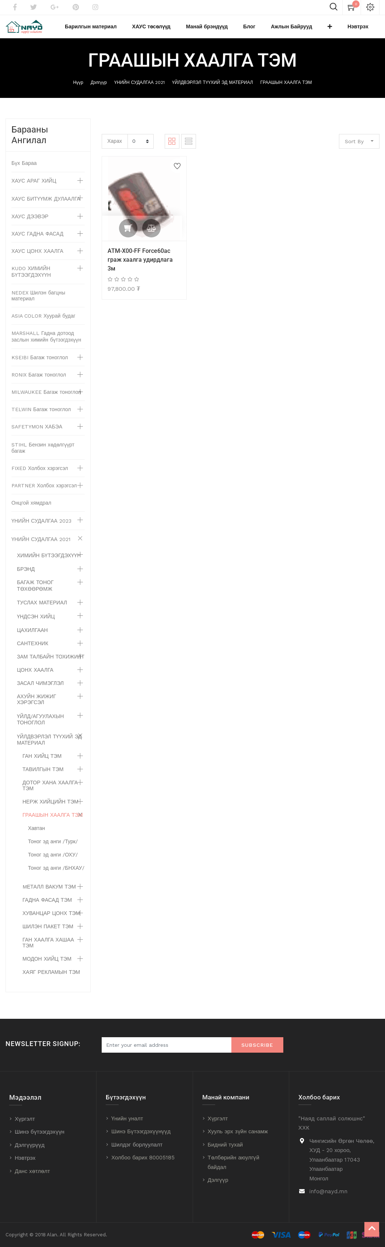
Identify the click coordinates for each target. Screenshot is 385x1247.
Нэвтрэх (25, 1158)
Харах (114, 147)
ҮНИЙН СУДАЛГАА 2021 (139, 88)
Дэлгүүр (99, 88)
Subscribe (257, 1045)
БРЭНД (26, 575)
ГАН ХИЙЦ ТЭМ (42, 762)
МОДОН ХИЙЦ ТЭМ (46, 965)
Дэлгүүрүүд (30, 1145)
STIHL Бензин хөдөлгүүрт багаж (42, 454)
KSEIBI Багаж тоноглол (39, 363)
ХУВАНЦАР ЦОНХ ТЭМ (51, 919)
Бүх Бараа (24, 169)
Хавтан (36, 834)
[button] (343, 30)
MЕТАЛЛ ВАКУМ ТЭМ (49, 892)
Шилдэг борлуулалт (136, 1144)
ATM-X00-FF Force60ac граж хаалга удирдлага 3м (140, 266)
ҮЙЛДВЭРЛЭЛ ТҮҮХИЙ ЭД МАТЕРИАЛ (212, 88)
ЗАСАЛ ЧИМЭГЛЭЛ (40, 689)
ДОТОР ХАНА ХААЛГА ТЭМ (50, 791)
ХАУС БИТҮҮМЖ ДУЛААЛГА (45, 205)
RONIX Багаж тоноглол (38, 381)
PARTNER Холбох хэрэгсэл (44, 491)
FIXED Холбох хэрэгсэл (39, 474)
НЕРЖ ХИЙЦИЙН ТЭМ (50, 807)
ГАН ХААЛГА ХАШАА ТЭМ (48, 948)
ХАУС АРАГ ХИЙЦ (33, 187)
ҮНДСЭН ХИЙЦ (36, 622)
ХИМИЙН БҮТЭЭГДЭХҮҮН (49, 561)
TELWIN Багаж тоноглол (41, 415)
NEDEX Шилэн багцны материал (38, 301)
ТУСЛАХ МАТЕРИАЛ (42, 608)
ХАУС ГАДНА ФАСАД (37, 240)
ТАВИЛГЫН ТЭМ (42, 775)
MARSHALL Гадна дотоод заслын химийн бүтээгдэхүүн (46, 342)
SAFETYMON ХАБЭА (36, 432)
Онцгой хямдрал (31, 509)
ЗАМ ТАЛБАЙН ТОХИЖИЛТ (50, 662)
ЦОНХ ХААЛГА (35, 676)
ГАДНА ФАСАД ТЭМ (47, 906)
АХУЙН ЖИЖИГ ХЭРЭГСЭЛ (36, 705)
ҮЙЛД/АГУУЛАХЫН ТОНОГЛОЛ (40, 725)
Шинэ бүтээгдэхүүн (39, 1131)
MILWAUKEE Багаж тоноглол (46, 398)
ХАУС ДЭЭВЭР (29, 222)
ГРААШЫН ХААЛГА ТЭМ (286, 88)
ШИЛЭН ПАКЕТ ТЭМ (47, 932)
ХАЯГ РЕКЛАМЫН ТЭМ (51, 978)
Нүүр (78, 88)
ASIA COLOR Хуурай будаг (43, 322)
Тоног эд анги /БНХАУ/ (56, 874)
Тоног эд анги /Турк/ (53, 847)
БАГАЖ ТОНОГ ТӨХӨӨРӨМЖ (35, 591)
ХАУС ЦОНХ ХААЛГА (37, 257)
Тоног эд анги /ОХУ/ (53, 860)
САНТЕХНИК (32, 649)
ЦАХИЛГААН (32, 636)
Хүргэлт (25, 1119)
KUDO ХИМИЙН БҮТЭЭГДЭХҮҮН (31, 277)
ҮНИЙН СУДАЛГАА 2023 (41, 527)
